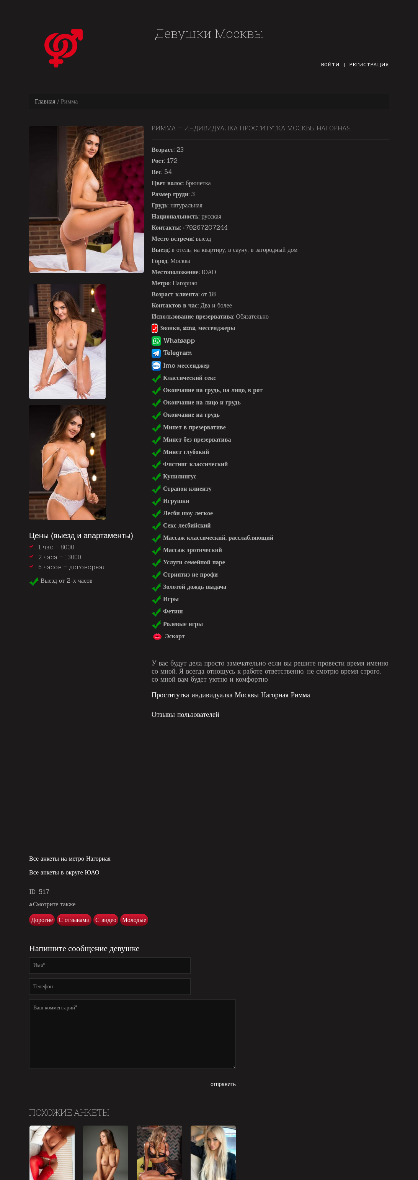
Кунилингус (174, 476)
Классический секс (184, 377)
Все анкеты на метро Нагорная (70, 858)
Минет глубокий (180, 451)
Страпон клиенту (182, 488)
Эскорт (168, 636)
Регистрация (369, 64)
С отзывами (74, 920)
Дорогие (42, 920)
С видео (105, 920)
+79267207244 (205, 227)
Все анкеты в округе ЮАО (64, 872)
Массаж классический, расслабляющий (212, 537)
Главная (45, 101)
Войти (330, 64)
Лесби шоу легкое (182, 513)
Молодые (134, 920)
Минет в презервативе (189, 427)
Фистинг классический (190, 464)
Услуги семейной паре (188, 562)
